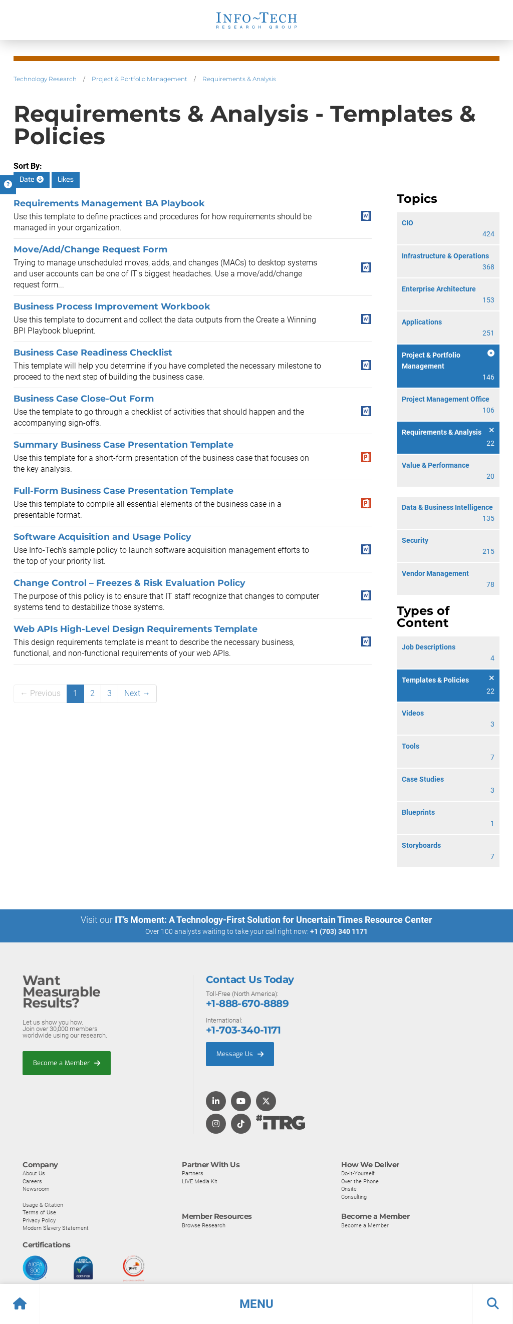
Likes (66, 179)
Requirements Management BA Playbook (109, 203)
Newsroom (36, 1188)
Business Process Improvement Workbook (112, 306)
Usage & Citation (43, 1204)
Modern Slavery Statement (56, 1227)
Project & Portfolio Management (139, 79)
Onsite (349, 1188)
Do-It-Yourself (358, 1172)
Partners (192, 1172)
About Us (34, 1172)
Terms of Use (39, 1211)
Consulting (354, 1196)
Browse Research (203, 1224)
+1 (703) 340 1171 (339, 931)
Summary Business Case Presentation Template (123, 444)
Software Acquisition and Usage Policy (102, 536)
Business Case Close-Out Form (84, 398)
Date (32, 179)
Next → (137, 693)
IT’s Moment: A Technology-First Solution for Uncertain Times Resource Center (273, 919)
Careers (32, 1180)
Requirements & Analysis (239, 79)
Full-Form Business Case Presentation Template (123, 490)
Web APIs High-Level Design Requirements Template (136, 628)
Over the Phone (360, 1180)
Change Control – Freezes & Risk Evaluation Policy (129, 582)
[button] (256, 1304)
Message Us (240, 1053)
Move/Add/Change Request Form (90, 249)
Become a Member (66, 1062)
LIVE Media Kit (199, 1180)
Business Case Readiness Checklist (93, 352)
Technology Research (45, 79)
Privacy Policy (39, 1219)
